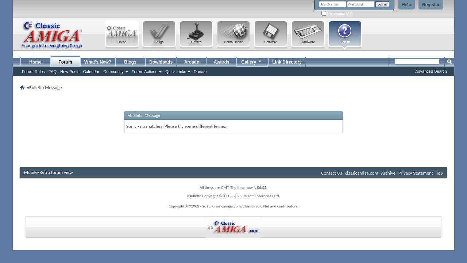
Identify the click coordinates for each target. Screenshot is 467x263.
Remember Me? (337, 14)
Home (35, 62)
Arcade (191, 62)
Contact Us (331, 173)
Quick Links (175, 71)
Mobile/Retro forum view (48, 172)
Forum (65, 62)
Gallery (251, 61)
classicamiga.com (361, 173)
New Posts (70, 71)
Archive (388, 173)
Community (113, 71)
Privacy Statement (415, 173)
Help (406, 4)
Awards (221, 62)
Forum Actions (144, 71)
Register (431, 4)
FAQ (53, 71)
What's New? (97, 62)
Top (439, 173)
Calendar (91, 71)
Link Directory (287, 62)
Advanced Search (431, 71)
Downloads (161, 62)
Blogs (130, 62)
